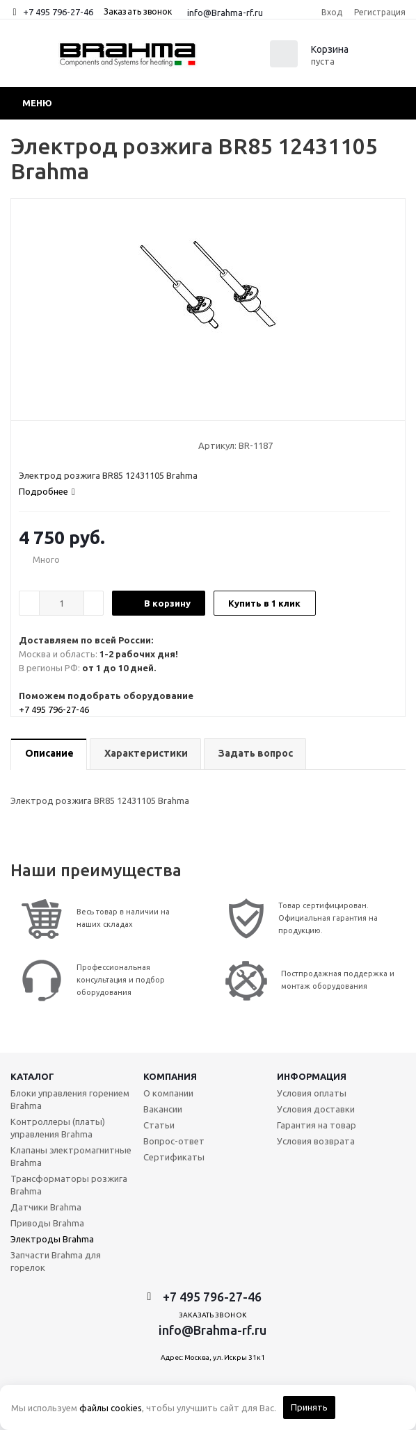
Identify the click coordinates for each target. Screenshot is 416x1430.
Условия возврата (316, 1141)
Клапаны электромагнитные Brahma (70, 1156)
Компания (170, 1076)
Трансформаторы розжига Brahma (68, 1185)
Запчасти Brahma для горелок (55, 1261)
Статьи (159, 1125)
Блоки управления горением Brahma (69, 1099)
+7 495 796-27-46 (58, 12)
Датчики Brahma (45, 1207)
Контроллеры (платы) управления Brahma (57, 1128)
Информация (311, 1076)
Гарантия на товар (316, 1125)
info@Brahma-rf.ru (225, 12)
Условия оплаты (311, 1093)
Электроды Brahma (52, 1239)
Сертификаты (174, 1157)
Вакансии (162, 1109)
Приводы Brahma (47, 1223)
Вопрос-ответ (174, 1141)
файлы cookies (110, 1408)
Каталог (32, 1076)
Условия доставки (316, 1109)
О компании (168, 1093)
